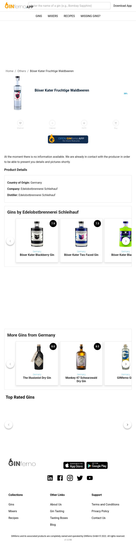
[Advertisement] (68, 298)
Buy (115, 128)
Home (9, 71)
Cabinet (52, 128)
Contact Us (99, 518)
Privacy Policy (100, 511)
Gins (11, 504)
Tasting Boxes (59, 518)
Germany (36, 182)
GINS (39, 16)
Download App (122, 5)
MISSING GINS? (90, 16)
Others (21, 71)
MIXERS (53, 16)
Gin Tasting (57, 511)
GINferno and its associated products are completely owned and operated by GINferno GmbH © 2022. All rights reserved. (68, 536)
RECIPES (69, 16)
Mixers (12, 511)
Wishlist (20, 128)
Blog (53, 524)
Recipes (13, 518)
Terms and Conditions (105, 504)
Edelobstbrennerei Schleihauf (39, 189)
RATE (84, 128)
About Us (56, 504)
